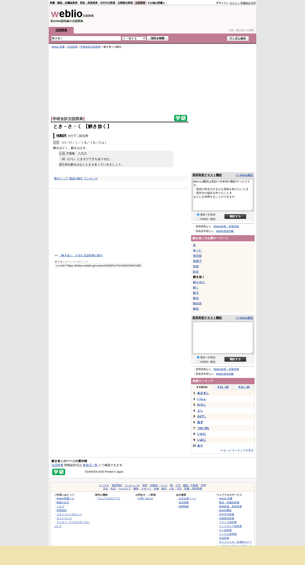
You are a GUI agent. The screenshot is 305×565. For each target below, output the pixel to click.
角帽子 (197, 261)
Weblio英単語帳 (225, 231)
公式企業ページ (187, 498)
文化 (105, 488)
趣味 (136, 488)
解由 (196, 298)
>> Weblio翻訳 (244, 175)
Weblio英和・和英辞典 (226, 226)
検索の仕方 (63, 502)
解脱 (196, 308)
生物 (156, 488)
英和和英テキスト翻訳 (207, 175)
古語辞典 (140, 2)
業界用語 (117, 485)
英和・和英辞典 (89, 2)
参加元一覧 (90, 465)
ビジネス (104, 485)
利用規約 (62, 510)
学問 (203, 485)
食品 (163, 488)
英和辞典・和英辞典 (230, 506)
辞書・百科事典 (193, 488)
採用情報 (184, 506)
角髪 (196, 266)
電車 (144, 485)
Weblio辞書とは (65, 498)
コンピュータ (132, 485)
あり (200, 445)
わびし (201, 416)
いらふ (201, 399)
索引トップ (61, 178)
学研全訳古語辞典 (90, 47)
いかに (201, 434)
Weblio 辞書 (58, 47)
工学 (177, 485)
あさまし (203, 393)
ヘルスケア (124, 488)
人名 (171, 488)
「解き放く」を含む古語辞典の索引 (81, 255)
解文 (196, 292)
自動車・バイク (159, 485)
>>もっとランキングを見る (237, 450)
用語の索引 (76, 178)
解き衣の (199, 282)
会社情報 (184, 502)
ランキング (91, 178)
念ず (200, 422)
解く (196, 287)
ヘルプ (60, 506)
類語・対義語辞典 (67, 2)
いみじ (201, 439)
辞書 (52, 2)
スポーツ (146, 488)
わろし (201, 404)
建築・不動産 (190, 485)
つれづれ (203, 428)
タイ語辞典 (225, 530)
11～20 (223, 387)
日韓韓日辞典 (125, 2)
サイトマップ (64, 518)
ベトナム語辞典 (228, 534)
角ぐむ (197, 250)
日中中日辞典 (107, 2)
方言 (179, 488)
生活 (113, 488)
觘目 (196, 271)
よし (200, 410)
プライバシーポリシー (69, 514)
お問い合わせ (145, 498)
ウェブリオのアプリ (108, 498)
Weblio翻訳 (225, 510)
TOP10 (201, 387)
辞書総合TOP (248, 2)
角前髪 (197, 255)
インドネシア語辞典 (230, 526)
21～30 (244, 387)
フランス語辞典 (228, 522)
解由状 (197, 303)
